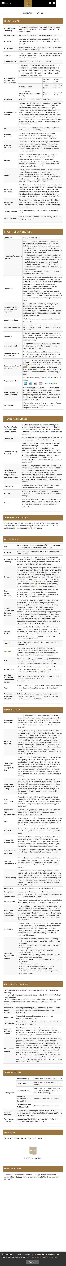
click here (45, 671)
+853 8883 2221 (36, 586)
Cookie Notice (37, 1257)
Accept (32, 1262)
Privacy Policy (52, 1257)
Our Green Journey (51, 1177)
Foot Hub (20, 648)
